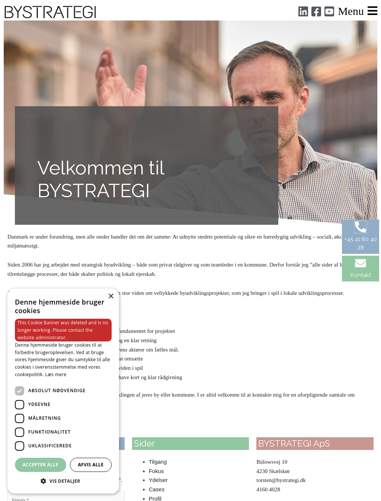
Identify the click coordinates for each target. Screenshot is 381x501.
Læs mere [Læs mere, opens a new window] (55, 374)
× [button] (110, 296)
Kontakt (360, 275)
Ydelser (158, 480)
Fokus (156, 471)
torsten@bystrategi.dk (281, 480)
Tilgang (158, 462)
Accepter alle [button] (40, 464)
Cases (157, 489)
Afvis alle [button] (90, 464)
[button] (63, 481)
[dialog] (63, 391)
